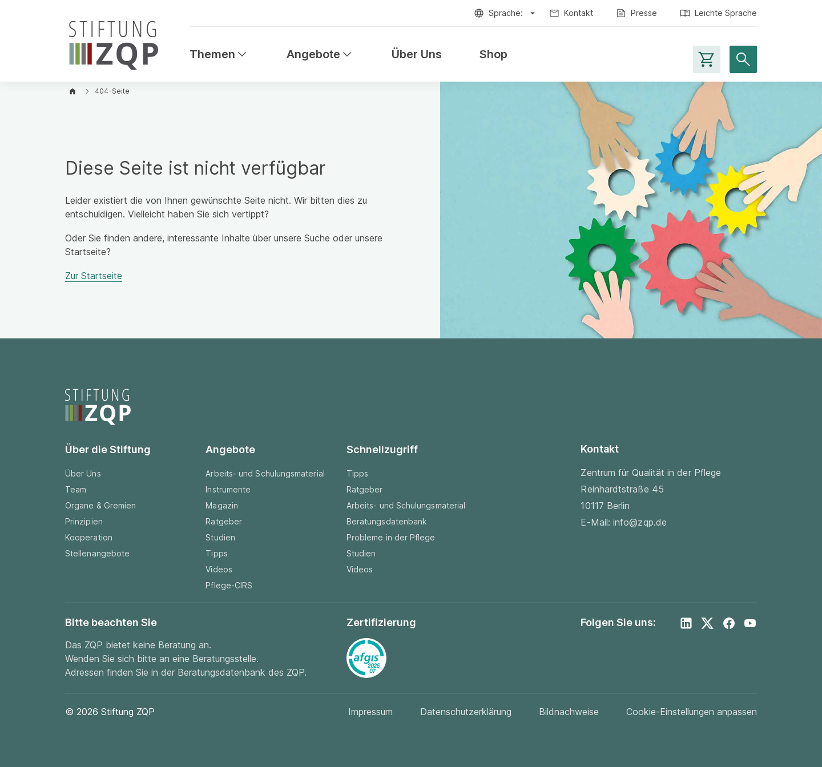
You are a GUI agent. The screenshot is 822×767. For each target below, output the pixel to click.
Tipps (216, 553)
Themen (219, 54)
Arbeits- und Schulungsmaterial (265, 473)
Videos (219, 569)
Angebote (320, 54)
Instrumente (228, 489)
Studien (220, 537)
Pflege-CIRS (229, 585)
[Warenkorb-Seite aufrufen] (706, 59)
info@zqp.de (640, 522)
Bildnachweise (569, 711)
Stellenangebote (97, 553)
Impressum (370, 711)
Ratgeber (224, 521)
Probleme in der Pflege (391, 537)
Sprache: (506, 13)
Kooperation (88, 537)
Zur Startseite (93, 275)
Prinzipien (84, 521)
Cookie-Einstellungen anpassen (691, 711)
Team (75, 489)
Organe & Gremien (100, 505)
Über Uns (417, 54)
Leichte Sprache (726, 13)
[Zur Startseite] (113, 43)
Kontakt (578, 13)
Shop (493, 54)
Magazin (222, 505)
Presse (644, 13)
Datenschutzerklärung (465, 711)
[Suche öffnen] (743, 59)
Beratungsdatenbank (386, 521)
